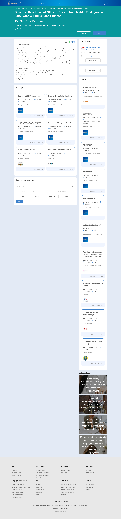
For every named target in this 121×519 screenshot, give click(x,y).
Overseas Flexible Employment (21, 487)
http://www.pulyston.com (90, 56)
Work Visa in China (17, 492)
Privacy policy (89, 487)
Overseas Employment (18, 484)
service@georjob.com (68, 484)
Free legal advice (17, 497)
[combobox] (25, 191)
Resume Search (89, 473)
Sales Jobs (15, 478)
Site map (87, 489)
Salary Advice (40, 487)
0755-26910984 (67, 487)
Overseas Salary (17, 489)
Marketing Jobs (16, 475)
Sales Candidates (41, 478)
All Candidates (40, 470)
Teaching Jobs (16, 473)
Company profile (89, 484)
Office (63, 494)
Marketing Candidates (42, 475)
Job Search (63, 473)
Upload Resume (65, 470)
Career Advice (40, 489)
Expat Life (39, 492)
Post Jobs (88, 470)
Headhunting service (18, 494)
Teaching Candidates (42, 473)
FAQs (37, 494)
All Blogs (38, 484)
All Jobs (14, 470)
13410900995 (67, 489)
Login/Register (110, 3)
